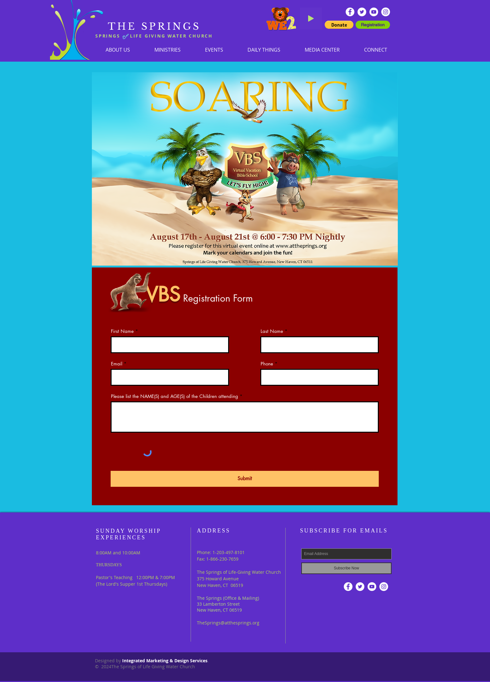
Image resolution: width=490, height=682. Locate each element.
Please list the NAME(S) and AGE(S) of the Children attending (174, 396)
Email (116, 363)
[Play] (311, 18)
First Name (122, 331)
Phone (267, 363)
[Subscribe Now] (346, 568)
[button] (167, 49)
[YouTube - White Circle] (373, 12)
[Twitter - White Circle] (362, 12)
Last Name (272, 331)
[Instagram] (385, 12)
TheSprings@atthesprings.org (228, 623)
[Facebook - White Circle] (350, 12)
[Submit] (245, 479)
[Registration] (373, 25)
